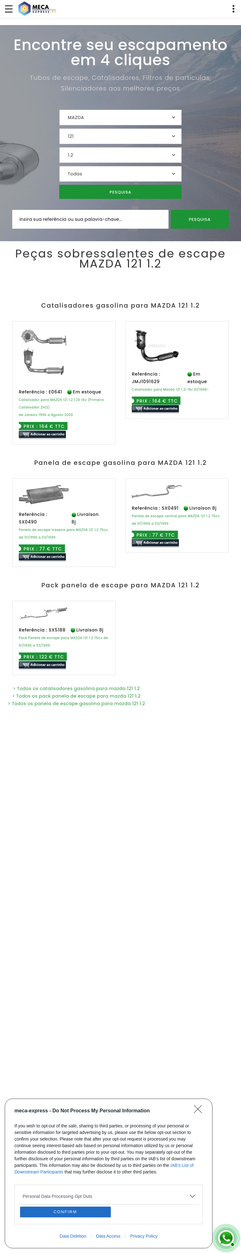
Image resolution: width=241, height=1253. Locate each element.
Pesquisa (120, 192)
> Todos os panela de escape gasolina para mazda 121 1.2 (76, 703)
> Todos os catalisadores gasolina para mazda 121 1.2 (76, 688)
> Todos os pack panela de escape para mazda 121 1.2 (76, 696)
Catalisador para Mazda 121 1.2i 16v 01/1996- (170, 389)
